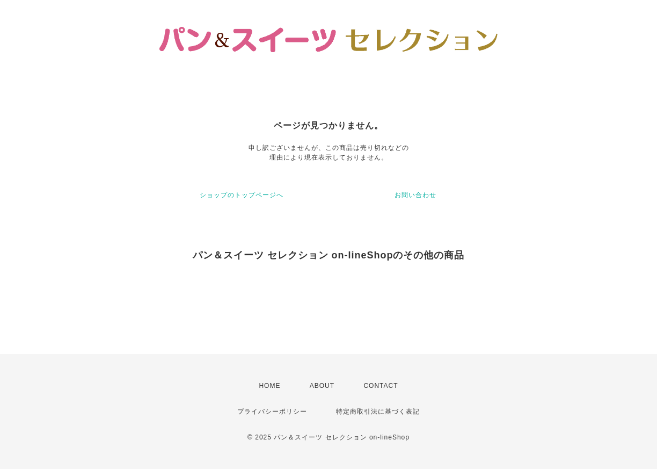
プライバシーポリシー (272, 411)
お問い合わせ (415, 195)
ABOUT (322, 385)
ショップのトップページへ (241, 195)
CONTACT (380, 385)
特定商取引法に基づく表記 (378, 411)
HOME (269, 385)
